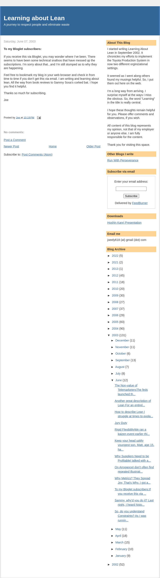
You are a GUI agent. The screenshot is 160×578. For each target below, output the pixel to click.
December (122, 340)
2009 (115, 295)
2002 (115, 564)
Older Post (93, 146)
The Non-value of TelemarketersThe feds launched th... (131, 390)
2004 (115, 328)
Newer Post (11, 146)
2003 (115, 335)
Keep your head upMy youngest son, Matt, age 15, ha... (134, 445)
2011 (115, 282)
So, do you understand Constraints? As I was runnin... (130, 516)
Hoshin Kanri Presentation (124, 222)
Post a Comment (15, 140)
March (119, 542)
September (123, 360)
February (121, 549)
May (118, 529)
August (120, 367)
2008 (115, 302)
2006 (115, 315)
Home (53, 146)
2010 (115, 288)
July (118, 373)
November (122, 347)
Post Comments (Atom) (37, 154)
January (121, 555)
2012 (115, 275)
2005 (115, 322)
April (118, 535)
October (121, 353)
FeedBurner (140, 203)
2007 (115, 308)
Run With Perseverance (123, 160)
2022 (115, 255)
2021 (115, 262)
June (119, 380)
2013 (115, 268)
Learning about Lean (34, 18)
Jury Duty (121, 423)
